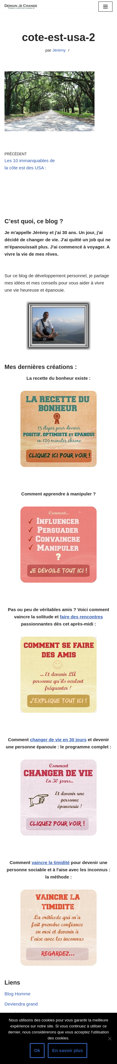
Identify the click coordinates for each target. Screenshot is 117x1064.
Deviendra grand (21, 1003)
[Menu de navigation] (105, 6)
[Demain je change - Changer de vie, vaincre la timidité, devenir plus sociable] (22, 6)
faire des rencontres (81, 616)
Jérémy (59, 50)
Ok (37, 1050)
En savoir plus (67, 1050)
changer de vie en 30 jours (58, 739)
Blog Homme (17, 993)
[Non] (109, 1039)
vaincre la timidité (51, 862)
